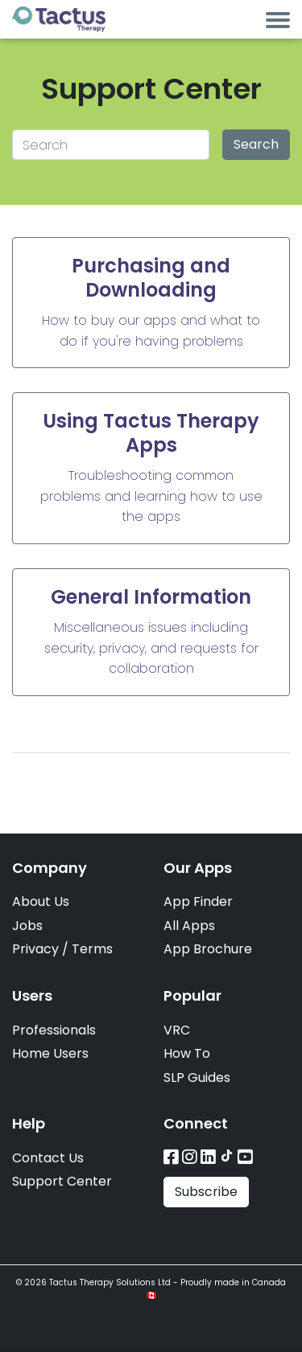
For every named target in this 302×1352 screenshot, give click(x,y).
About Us (40, 901)
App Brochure (207, 949)
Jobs (27, 925)
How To (186, 1053)
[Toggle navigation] (278, 19)
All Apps (189, 925)
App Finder (198, 901)
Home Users (50, 1053)
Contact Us (48, 1158)
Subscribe (206, 1191)
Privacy (35, 949)
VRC (176, 1030)
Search (256, 144)
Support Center (62, 1181)
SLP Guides (196, 1077)
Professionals (54, 1030)
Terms (92, 949)
